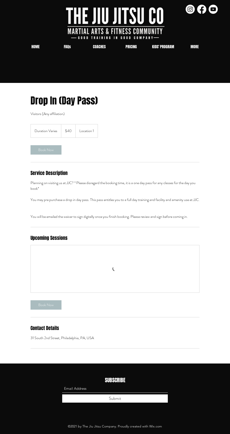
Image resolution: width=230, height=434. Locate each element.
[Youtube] (213, 9)
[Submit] (115, 398)
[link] (46, 150)
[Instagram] (190, 9)
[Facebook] (201, 9)
